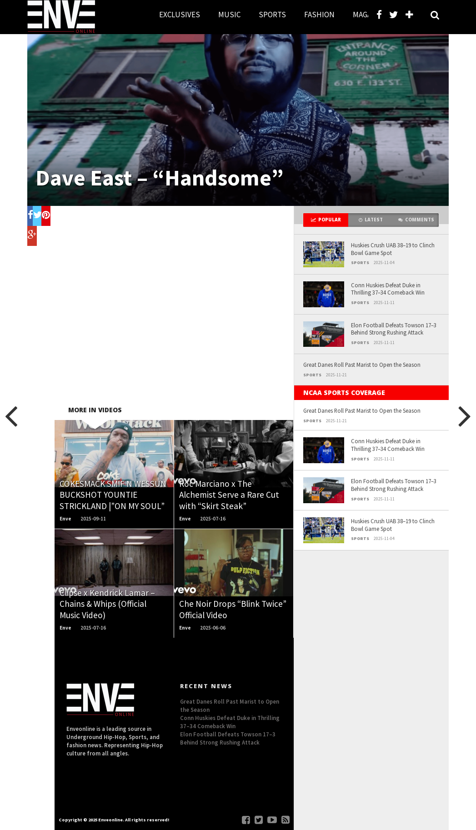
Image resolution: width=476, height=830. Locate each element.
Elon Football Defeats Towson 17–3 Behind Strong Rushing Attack (393, 328)
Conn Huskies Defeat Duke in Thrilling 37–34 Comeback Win (388, 288)
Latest (371, 220)
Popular (326, 220)
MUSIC (229, 15)
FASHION (319, 15)
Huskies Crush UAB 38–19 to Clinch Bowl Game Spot (393, 248)
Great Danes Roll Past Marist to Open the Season (362, 364)
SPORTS (272, 15)
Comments (416, 220)
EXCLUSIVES (179, 15)
